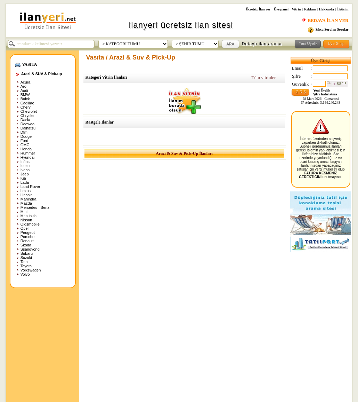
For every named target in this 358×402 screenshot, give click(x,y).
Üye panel (281, 9)
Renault (27, 241)
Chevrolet (29, 111)
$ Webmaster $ (103, 350)
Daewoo (27, 124)
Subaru (27, 253)
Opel (25, 228)
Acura (26, 82)
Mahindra (28, 199)
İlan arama (99, 336)
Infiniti (26, 161)
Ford (25, 141)
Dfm (24, 132)
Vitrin (296, 9)
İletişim (342, 9)
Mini (24, 212)
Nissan (26, 220)
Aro (23, 86)
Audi (24, 90)
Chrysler (28, 115)
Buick (25, 99)
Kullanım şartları (44, 343)
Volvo (25, 274)
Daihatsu (28, 128)
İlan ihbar (97, 343)
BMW (25, 95)
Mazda (26, 203)
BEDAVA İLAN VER (324, 20)
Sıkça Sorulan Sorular (331, 29)
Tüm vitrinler (263, 77)
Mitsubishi (29, 216)
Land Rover (30, 186)
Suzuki (26, 257)
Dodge (26, 136)
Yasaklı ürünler (42, 350)
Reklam (310, 9)
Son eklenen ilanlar (106, 329)
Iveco (25, 170)
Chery (26, 107)
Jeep (25, 174)
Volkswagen (31, 270)
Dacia (25, 120)
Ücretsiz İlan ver (258, 9)
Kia (23, 178)
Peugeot (28, 232)
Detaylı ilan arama (262, 43)
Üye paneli (160, 343)
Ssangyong (30, 249)
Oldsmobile (30, 224)
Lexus (26, 191)
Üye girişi (158, 336)
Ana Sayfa (38, 329)
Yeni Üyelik (321, 90)
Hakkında (326, 9)
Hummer (28, 153)
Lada (25, 182)
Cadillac (27, 103)
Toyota (26, 266)
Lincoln (27, 195)
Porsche (27, 237)
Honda (26, 149)
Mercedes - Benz (35, 207)
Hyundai (27, 157)
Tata (24, 262)
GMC (25, 145)
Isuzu (25, 166)
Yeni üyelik (160, 329)
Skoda (26, 245)
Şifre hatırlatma (325, 94)
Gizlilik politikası (43, 336)
